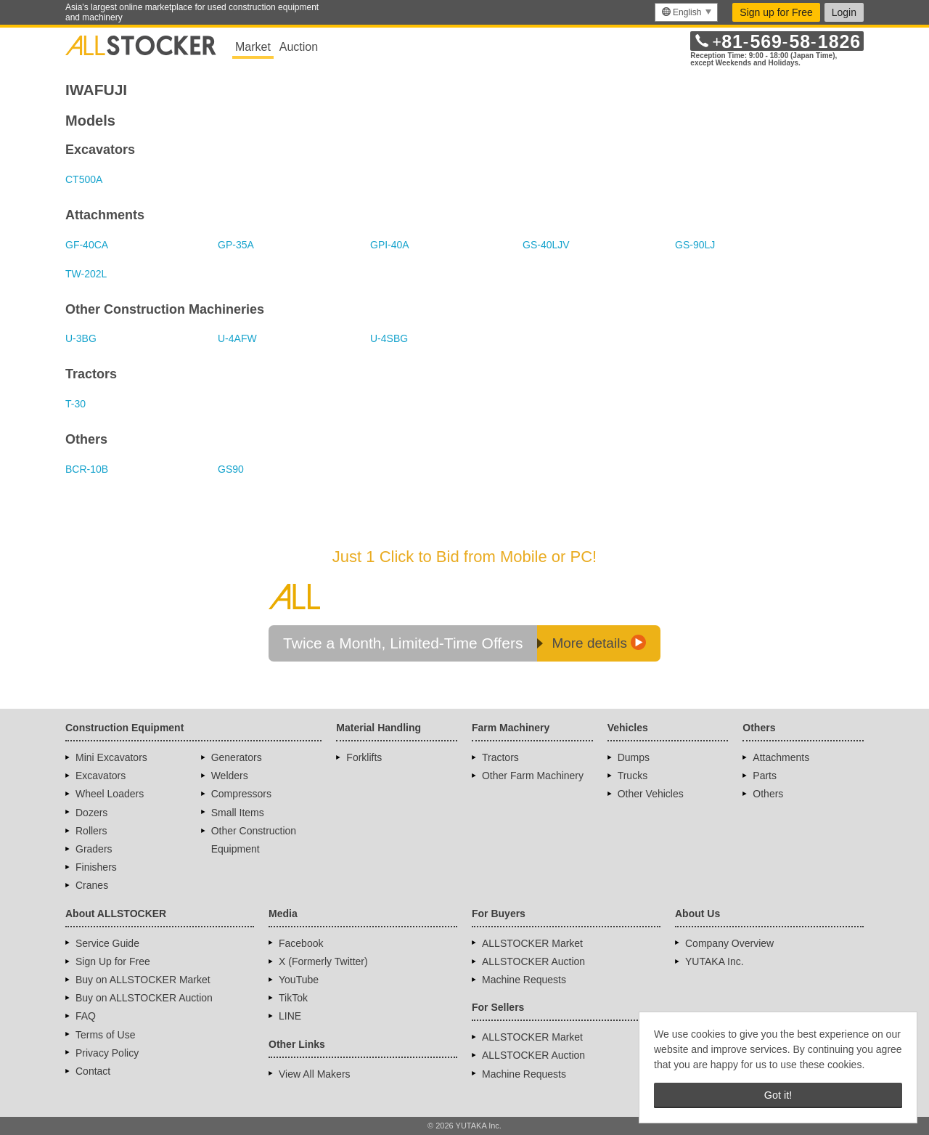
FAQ (85, 1016)
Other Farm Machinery (533, 775)
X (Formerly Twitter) (323, 961)
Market (253, 47)
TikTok (293, 998)
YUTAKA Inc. (714, 961)
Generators (236, 757)
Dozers (91, 812)
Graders (93, 849)
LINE (290, 1016)
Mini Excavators (111, 757)
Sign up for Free (776, 12)
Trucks (632, 775)
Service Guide (107, 943)
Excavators (100, 775)
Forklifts (364, 757)
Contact (92, 1071)
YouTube (299, 979)
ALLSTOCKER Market (532, 943)
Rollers (91, 831)
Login (844, 12)
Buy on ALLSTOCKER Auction (144, 998)
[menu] (686, 12)
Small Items (237, 812)
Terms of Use (105, 1035)
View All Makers (315, 1074)
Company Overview (729, 943)
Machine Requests (524, 979)
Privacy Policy (107, 1053)
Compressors (241, 794)
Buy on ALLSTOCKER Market (142, 979)
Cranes (91, 885)
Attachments (781, 757)
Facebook (301, 943)
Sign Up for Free (112, 961)
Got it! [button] (778, 1095)
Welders (229, 775)
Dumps (634, 757)
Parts (765, 775)
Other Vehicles (651, 794)
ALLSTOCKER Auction (533, 961)
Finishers (96, 867)
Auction (298, 47)
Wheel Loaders (109, 794)
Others (768, 794)
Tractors (500, 757)
